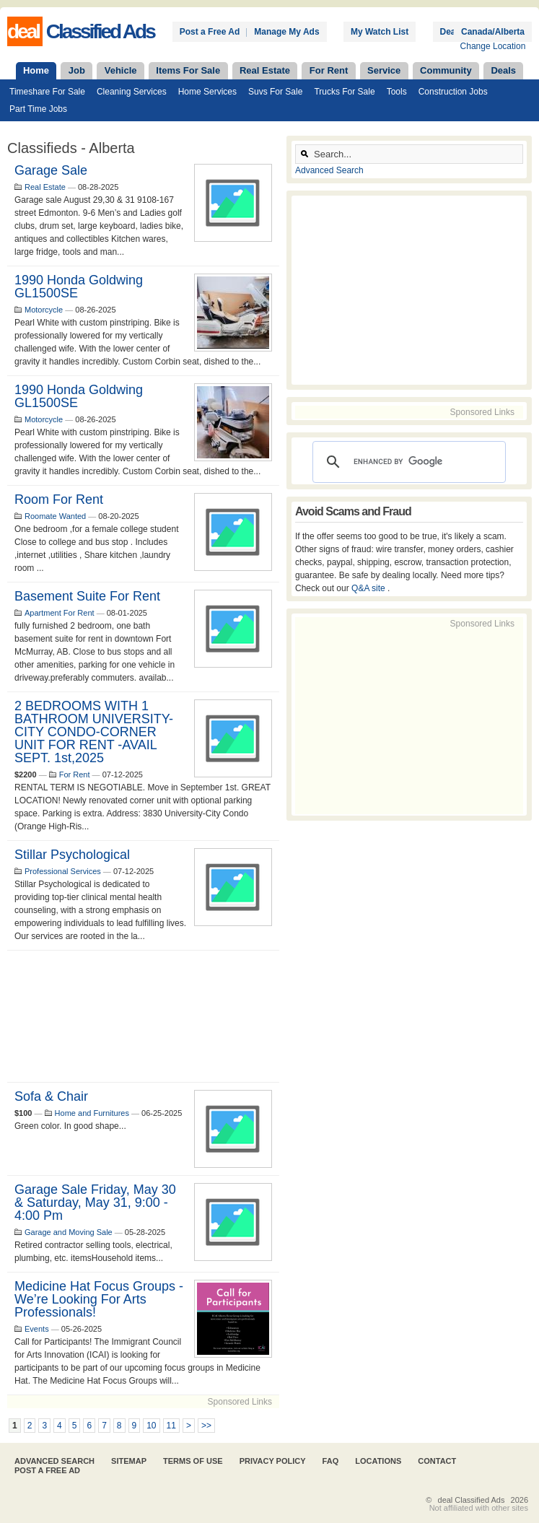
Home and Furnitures (92, 1113)
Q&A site (369, 588)
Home (36, 70)
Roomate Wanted (55, 516)
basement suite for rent (87, 596)
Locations (378, 1461)
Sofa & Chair (51, 1096)
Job (77, 70)
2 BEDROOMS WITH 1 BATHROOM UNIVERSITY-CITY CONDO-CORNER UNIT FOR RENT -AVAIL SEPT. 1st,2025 (93, 732)
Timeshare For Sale (47, 92)
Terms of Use (193, 1461)
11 (171, 1426)
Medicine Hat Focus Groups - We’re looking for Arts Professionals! (98, 1299)
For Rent (329, 70)
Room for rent (58, 499)
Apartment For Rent (60, 612)
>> (206, 1426)
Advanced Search (329, 170)
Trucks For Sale (344, 92)
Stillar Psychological (72, 854)
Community (446, 70)
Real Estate (265, 70)
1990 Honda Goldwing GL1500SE (78, 286)
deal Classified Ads (471, 1500)
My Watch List (379, 32)
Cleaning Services (132, 92)
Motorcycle (44, 309)
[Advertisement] (143, 1016)
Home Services (207, 92)
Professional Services (63, 871)
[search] (407, 462)
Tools (397, 92)
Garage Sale (50, 170)
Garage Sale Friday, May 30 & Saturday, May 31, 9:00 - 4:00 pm (95, 1202)
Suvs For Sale (275, 92)
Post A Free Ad (47, 1470)
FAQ (331, 1461)
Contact (437, 1461)
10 (151, 1426)
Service (383, 70)
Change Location (493, 46)
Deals (503, 70)
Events (37, 1329)
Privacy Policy (273, 1461)
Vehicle (121, 70)
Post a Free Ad (210, 32)
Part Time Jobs (38, 109)
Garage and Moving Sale (69, 1232)
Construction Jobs (453, 92)
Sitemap (128, 1461)
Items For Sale (188, 70)
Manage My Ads (286, 32)
